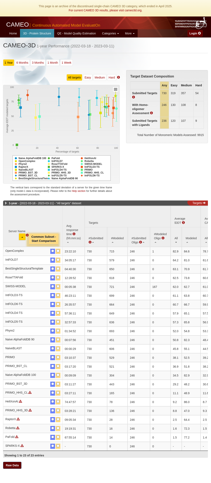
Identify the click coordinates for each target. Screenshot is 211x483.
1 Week (66, 62)
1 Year (9, 62)
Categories (110, 33)
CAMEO (53, 24)
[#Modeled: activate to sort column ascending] (117, 237)
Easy (87, 77)
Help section (79, 191)
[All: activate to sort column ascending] (176, 237)
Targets (199, 203)
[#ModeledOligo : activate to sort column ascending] (160, 237)
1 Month (53, 62)
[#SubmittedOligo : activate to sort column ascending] (139, 237)
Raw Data (12, 465)
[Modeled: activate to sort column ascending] (191, 237)
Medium (100, 77)
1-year (13, 203)
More (130, 33)
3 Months (38, 62)
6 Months (22, 62)
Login (195, 33)
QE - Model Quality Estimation (76, 33)
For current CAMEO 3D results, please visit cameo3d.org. (105, 10)
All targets (74, 77)
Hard (112, 77)
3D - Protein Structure (37, 33)
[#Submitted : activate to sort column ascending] (96, 237)
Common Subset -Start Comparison (43, 239)
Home (13, 33)
